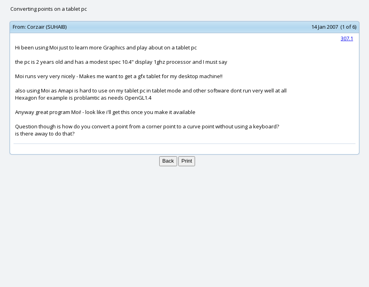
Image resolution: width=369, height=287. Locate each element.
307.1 (347, 38)
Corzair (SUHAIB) (46, 26)
